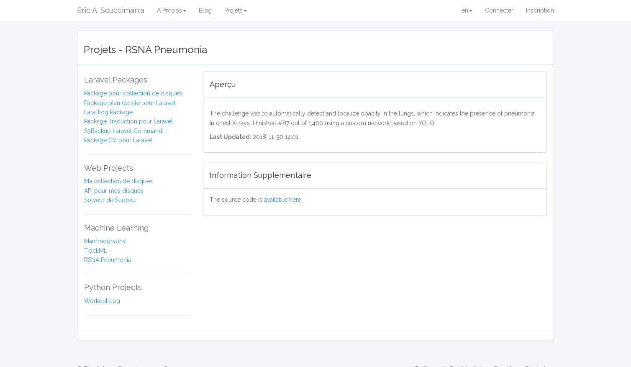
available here (282, 199)
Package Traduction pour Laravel (128, 121)
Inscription (540, 10)
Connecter (499, 10)
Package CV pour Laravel (118, 140)
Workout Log (102, 301)
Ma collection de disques (118, 181)
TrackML (95, 250)
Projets (235, 10)
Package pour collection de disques (133, 93)
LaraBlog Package (108, 112)
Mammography (105, 241)
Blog (205, 10)
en (467, 10)
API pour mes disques (114, 190)
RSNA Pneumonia (107, 260)
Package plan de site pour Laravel (129, 103)
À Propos (171, 10)
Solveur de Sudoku (110, 200)
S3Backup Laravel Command (123, 131)
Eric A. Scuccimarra (110, 10)
